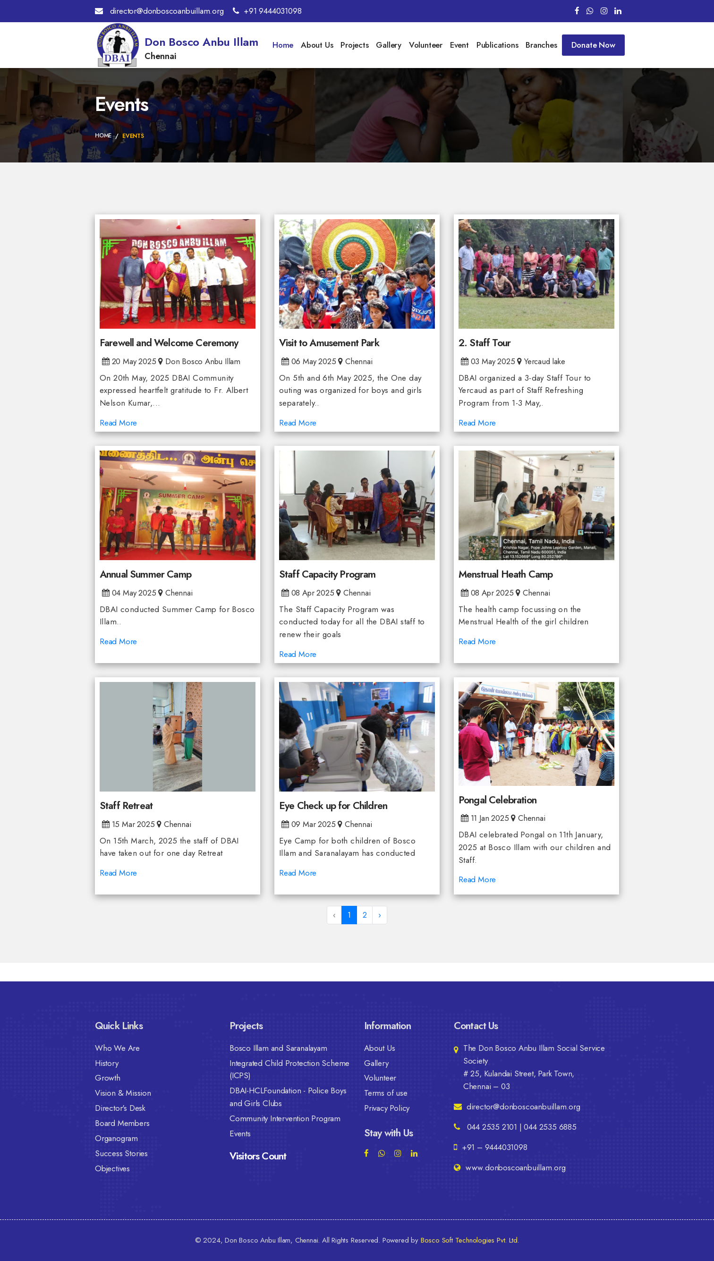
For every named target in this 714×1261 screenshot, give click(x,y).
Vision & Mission (123, 1093)
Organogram (116, 1138)
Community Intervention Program (285, 1119)
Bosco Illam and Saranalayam (278, 1048)
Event (459, 45)
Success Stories (121, 1153)
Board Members (122, 1123)
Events (240, 1134)
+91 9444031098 (267, 11)
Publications (497, 45)
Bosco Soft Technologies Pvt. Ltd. (470, 1240)
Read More (118, 423)
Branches (541, 45)
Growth (107, 1078)
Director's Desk (120, 1108)
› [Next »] (379, 914)
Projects (354, 45)
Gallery (388, 45)
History (107, 1063)
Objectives (112, 1169)
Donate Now (593, 45)
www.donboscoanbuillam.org (510, 1167)
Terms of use (386, 1093)
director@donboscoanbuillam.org (159, 11)
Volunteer (425, 45)
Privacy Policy (386, 1108)
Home (282, 45)
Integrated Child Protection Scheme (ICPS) (289, 1069)
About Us (317, 45)
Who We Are (117, 1048)
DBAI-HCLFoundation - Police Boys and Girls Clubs (288, 1097)
